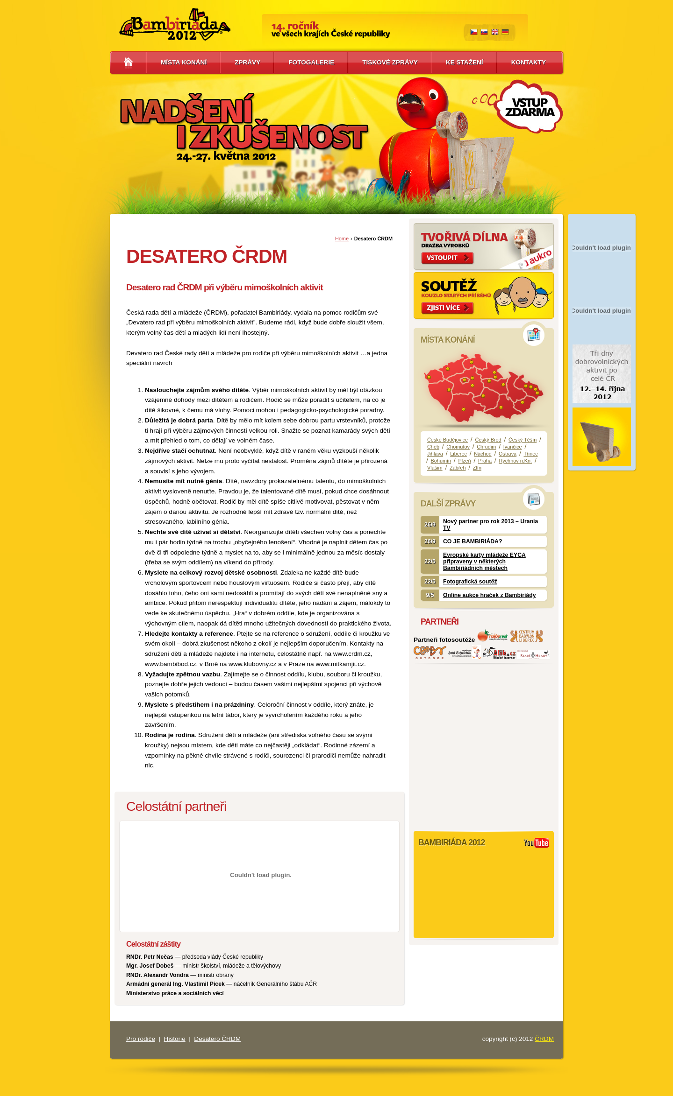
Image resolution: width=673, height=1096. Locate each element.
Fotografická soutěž (470, 581)
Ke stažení (464, 62)
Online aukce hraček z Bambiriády (489, 595)
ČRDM (544, 1038)
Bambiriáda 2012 (174, 24)
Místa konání (184, 62)
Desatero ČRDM (217, 1038)
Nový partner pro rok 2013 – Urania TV (490, 524)
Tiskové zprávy (390, 62)
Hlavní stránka (128, 62)
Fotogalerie (311, 62)
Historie (175, 1038)
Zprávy (247, 62)
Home (342, 238)
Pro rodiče (140, 1038)
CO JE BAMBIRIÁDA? (472, 541)
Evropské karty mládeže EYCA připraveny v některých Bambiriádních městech (484, 561)
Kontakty (528, 62)
